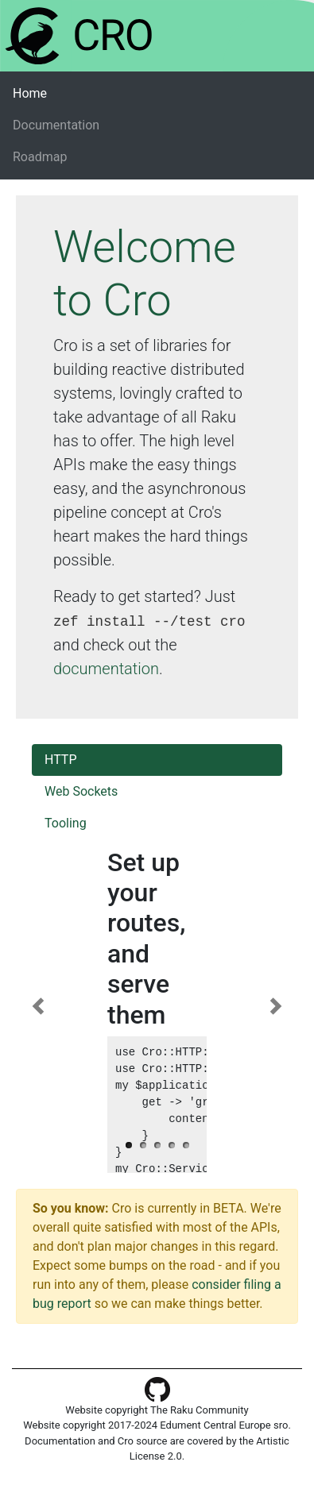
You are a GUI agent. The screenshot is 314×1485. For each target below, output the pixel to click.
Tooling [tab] (66, 823)
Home (54, 92)
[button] (38, 1006)
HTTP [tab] (61, 759)
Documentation (56, 125)
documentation (106, 668)
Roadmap (40, 156)
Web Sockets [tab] (81, 791)
